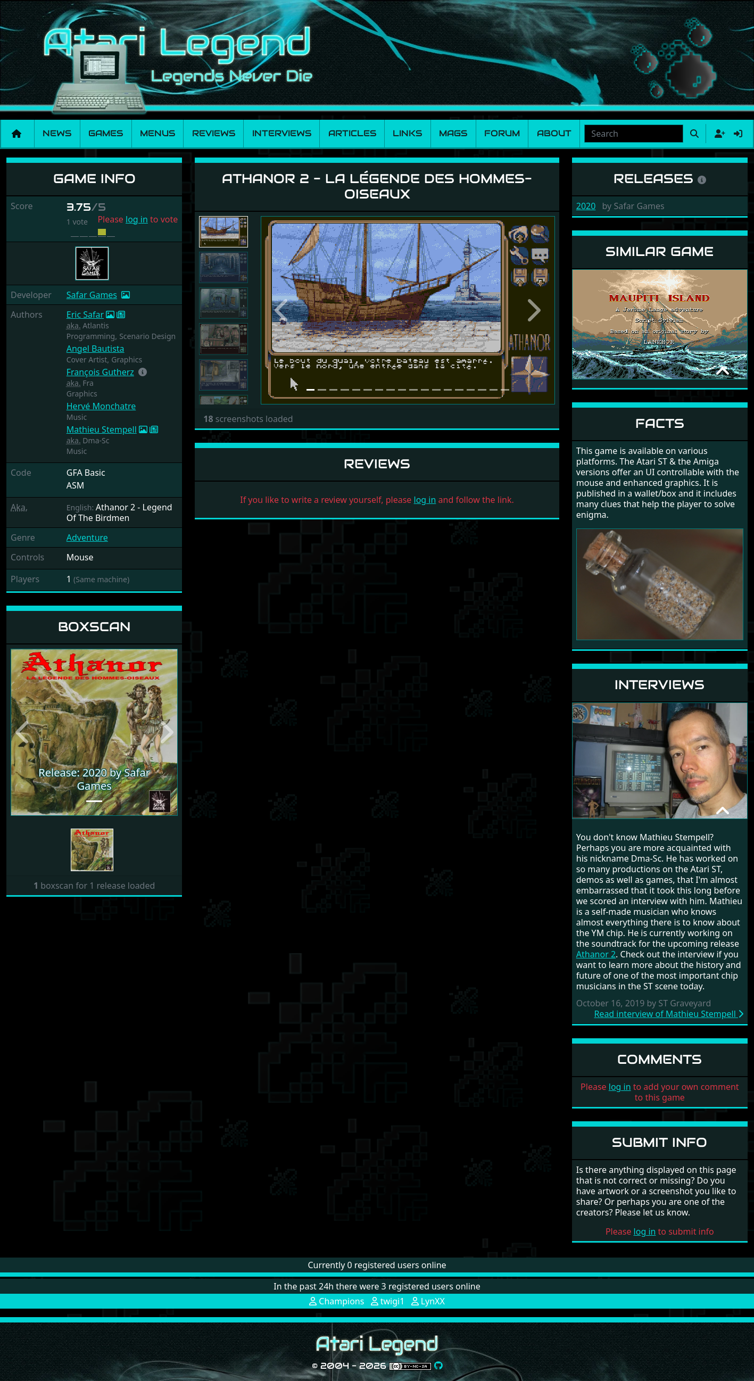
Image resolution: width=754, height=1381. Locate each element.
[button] (142, 372)
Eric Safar (85, 314)
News (57, 133)
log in (137, 219)
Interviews (281, 133)
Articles (352, 133)
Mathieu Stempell (102, 429)
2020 (586, 206)
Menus (157, 133)
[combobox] (633, 134)
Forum (502, 133)
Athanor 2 (596, 954)
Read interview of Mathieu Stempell (668, 1013)
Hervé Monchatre (101, 406)
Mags (453, 133)
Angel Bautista (96, 348)
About (554, 133)
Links (407, 133)
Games (105, 133)
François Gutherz (100, 372)
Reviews (213, 133)
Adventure (87, 537)
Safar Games (92, 295)
